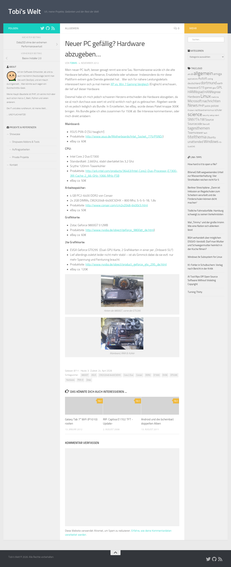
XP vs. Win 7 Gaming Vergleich (130, 84)
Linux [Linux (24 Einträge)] (205, 96)
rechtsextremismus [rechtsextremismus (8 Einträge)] (204, 110)
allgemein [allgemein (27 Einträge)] (203, 73)
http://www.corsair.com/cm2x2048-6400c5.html (117, 205)
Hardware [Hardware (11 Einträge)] (194, 97)
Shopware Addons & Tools (26, 141)
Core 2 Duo (128, 375)
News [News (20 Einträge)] (193, 105)
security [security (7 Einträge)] (205, 115)
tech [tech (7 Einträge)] (205, 133)
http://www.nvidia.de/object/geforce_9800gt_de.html (120, 230)
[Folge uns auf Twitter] (42, 28)
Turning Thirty (195, 292)
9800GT (85, 375)
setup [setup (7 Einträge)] (212, 115)
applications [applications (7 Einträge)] (193, 79)
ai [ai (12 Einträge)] (192, 74)
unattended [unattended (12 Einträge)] (195, 142)
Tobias (73, 63)
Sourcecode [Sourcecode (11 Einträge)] (195, 124)
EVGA (165, 375)
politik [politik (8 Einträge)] (207, 106)
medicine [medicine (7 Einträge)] (215, 97)
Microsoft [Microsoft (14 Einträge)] (195, 101)
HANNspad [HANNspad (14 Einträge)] (196, 92)
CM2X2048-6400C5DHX (110, 375)
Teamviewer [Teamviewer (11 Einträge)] (195, 132)
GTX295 (173, 375)
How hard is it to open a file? (202, 164)
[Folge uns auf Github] (48, 28)
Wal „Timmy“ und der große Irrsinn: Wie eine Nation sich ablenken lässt (206, 226)
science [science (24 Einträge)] (195, 114)
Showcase (15, 134)
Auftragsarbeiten (21, 149)
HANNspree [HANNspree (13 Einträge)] (212, 92)
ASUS (94, 375)
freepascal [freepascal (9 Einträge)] (193, 87)
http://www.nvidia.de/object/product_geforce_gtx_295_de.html (126, 264)
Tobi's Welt (24, 11)
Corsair (139, 375)
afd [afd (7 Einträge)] (189, 74)
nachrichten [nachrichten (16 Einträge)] (211, 101)
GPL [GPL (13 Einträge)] (219, 87)
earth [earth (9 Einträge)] (220, 83)
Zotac (88, 380)
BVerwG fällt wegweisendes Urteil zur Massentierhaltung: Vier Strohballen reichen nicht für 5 (205, 176)
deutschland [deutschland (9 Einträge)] (194, 83)
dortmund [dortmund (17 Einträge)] (209, 83)
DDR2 (148, 375)
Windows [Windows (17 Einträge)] (211, 141)
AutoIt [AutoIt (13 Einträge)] (202, 78)
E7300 (157, 375)
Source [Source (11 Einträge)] (209, 119)
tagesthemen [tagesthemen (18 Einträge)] (199, 128)
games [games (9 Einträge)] (208, 87)
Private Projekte (20, 157)
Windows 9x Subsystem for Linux (205, 256)
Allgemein (72, 28)
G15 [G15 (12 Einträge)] (201, 87)
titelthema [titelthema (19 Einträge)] (197, 136)
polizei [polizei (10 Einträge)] (215, 105)
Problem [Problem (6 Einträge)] (191, 110)
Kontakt (14, 164)
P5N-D (80, 380)
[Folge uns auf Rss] (53, 28)
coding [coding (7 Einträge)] (210, 79)
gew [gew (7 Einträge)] (214, 88)
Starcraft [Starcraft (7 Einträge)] (206, 124)
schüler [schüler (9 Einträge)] (218, 110)
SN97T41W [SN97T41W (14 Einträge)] (196, 119)
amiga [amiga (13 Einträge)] (217, 74)
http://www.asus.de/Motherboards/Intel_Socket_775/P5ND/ (124, 136)
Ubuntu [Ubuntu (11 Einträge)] (211, 137)
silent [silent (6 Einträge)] (217, 115)
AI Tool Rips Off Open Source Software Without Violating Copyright (203, 280)
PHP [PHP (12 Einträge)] (201, 106)
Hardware (70, 380)
